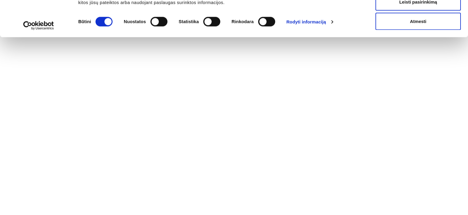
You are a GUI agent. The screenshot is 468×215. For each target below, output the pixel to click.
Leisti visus (418, 15)
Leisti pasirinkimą (418, 35)
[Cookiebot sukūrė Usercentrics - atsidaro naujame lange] (39, 59)
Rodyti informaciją (306, 55)
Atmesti (418, 54)
